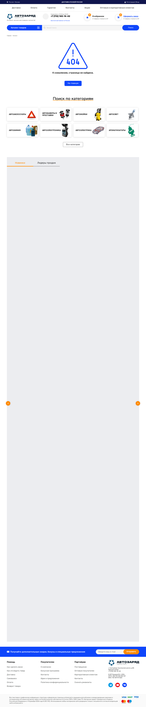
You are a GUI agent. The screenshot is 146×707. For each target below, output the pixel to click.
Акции (87, 8)
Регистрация (130, 2)
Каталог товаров (18, 28)
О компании (46, 667)
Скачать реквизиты (83, 682)
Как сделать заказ (15, 667)
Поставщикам (81, 667)
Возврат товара (14, 686)
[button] (13, 2)
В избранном (98, 16)
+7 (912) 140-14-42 (60, 16)
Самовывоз (12, 678)
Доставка (16, 8)
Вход (137, 2)
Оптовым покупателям (84, 671)
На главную (73, 83)
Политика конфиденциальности (55, 682)
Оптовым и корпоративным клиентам (117, 8)
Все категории (73, 145)
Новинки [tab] (20, 162)
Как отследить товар (16, 671)
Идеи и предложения (50, 678)
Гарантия (51, 8)
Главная (9, 35)
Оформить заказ (130, 16)
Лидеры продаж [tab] (46, 162)
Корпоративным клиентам (86, 675)
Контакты (70, 8)
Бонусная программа (50, 671)
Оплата (34, 8)
